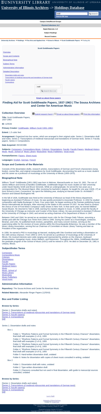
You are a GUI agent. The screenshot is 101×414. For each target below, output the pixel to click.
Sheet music (31, 156)
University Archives (8, 40)
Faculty (66, 149)
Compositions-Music (32, 149)
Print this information (90, 114)
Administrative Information (13, 68)
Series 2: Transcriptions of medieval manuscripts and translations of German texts (38, 312)
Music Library (30, 151)
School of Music (53, 40)
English (17, 160)
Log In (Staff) (50, 396)
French (33, 160)
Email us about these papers (48, 98)
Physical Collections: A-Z (50, 25)
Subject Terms (8, 64)
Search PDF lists (62, 16)
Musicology (41, 151)
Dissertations (56, 149)
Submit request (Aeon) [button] (42, 114)
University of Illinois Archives (25, 8)
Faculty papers (10, 80)
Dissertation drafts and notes (14, 75)
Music (4, 151)
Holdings (21, 40)
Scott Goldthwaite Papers (71, 40)
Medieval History (92, 149)
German (24, 160)
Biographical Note (10, 60)
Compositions (9, 82)
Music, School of (15, 151)
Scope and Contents (11, 56)
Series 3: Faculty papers (13, 315)
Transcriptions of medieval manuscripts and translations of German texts (28, 77)
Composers (16, 149)
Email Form (55, 402)
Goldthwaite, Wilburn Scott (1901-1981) (35, 128)
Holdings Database (69, 8)
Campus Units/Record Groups (50, 21)
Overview (7, 52)
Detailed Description (11, 71)
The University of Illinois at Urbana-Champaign (56, 411)
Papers (21, 156)
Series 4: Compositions (12, 317)
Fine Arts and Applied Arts (36, 40)
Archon (48, 409)
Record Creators (50, 36)
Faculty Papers (77, 149)
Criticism (45, 149)
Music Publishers (55, 151)
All (3, 319)
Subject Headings (50, 33)
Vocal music (69, 151)
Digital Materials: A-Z (50, 29)
